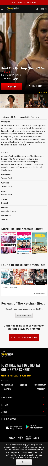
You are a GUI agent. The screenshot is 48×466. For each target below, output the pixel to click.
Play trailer (35, 85)
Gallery (43, 92)
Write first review (24, 315)
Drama (13, 211)
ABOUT (23, 411)
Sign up (11, 86)
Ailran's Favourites (10, 288)
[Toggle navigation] (4, 8)
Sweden (4, 219)
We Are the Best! (23, 254)
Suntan (35, 254)
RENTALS (23, 404)
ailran (43, 293)
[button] (36, 9)
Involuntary (5, 254)
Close (24, 462)
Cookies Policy (31, 457)
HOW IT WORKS (23, 397)
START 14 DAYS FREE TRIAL (24, 337)
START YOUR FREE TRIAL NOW (24, 2)
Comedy (5, 211)
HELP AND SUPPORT (23, 419)
